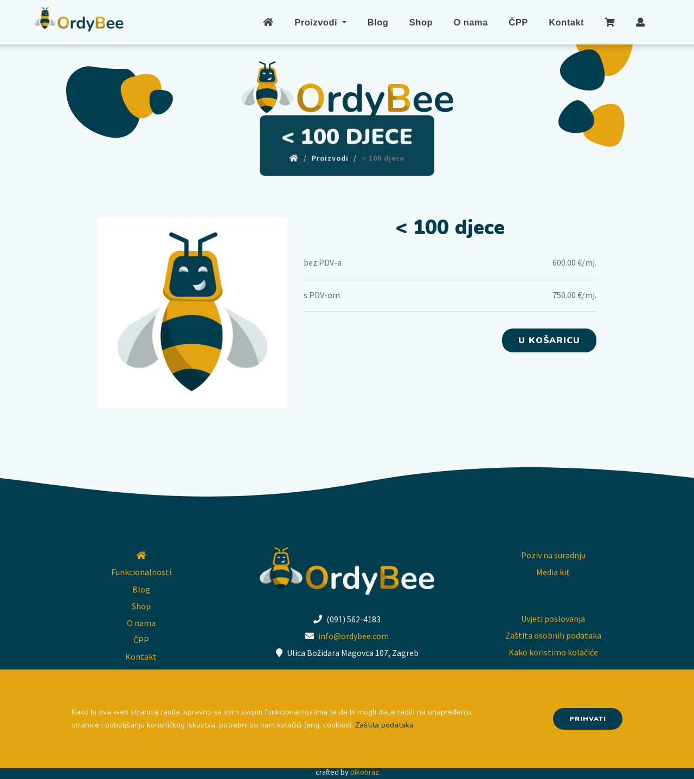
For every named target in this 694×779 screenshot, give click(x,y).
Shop (421, 22)
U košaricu (549, 340)
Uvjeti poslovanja (553, 618)
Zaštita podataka (384, 725)
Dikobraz (364, 772)
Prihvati (587, 718)
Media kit (553, 571)
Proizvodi (318, 22)
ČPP (518, 22)
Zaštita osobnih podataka (553, 635)
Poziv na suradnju (553, 555)
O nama (470, 22)
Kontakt (566, 22)
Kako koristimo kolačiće (553, 652)
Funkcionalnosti (141, 571)
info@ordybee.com (353, 635)
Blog (378, 22)
